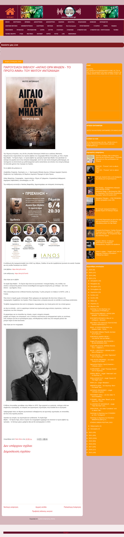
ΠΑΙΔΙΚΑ (114, 26)
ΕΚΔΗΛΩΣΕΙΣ (82, 22)
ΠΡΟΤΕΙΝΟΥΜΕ (31, 30)
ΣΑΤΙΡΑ (42, 30)
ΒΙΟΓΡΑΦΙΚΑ (17, 22)
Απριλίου (94, 303)
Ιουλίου (93, 295)
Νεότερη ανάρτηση (11, 507)
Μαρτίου (93, 306)
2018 (90, 444)
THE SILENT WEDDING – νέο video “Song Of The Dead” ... (102, 360)
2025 (90, 272)
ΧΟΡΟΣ (48, 33)
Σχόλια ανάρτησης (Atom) (46, 519)
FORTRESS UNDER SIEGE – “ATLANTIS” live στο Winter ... (100, 337)
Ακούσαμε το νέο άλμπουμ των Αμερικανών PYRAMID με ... (100, 310)
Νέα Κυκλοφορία (71, 26)
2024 (90, 275)
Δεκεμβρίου (94, 281)
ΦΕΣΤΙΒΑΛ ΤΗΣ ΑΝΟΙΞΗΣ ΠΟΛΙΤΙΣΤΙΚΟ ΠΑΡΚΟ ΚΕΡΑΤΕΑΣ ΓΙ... (103, 323)
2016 (90, 449)
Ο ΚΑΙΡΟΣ (97, 26)
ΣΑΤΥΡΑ (50, 30)
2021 (90, 435)
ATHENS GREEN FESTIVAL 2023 (101, 422)
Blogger (65, 532)
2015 (90, 452)
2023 (90, 278)
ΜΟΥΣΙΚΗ (59, 26)
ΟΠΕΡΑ (105, 26)
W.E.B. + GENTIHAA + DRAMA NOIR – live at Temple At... (103, 351)
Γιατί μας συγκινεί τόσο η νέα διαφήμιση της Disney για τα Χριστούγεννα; (108, 178)
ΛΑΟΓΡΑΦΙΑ (40, 26)
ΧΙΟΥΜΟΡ (40, 33)
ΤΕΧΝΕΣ (116, 30)
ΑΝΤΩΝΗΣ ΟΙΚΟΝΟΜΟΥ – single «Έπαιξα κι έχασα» (101, 391)
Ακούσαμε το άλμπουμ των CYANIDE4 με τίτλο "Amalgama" (102, 414)
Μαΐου (93, 301)
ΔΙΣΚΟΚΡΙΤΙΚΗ (50, 22)
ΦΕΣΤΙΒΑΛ (30, 33)
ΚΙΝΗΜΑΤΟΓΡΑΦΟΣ (27, 26)
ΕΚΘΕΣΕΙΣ (93, 22)
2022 (90, 432)
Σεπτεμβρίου (95, 289)
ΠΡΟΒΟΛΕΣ (20, 30)
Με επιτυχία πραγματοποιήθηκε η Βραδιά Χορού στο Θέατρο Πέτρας (107, 210)
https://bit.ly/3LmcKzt (19, 269)
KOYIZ (56, 33)
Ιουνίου (93, 298)
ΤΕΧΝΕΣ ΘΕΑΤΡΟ (10, 33)
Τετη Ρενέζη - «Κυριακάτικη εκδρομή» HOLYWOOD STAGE (108, 188)
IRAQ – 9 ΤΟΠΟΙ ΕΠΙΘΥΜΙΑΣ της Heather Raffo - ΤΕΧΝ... (101, 328)
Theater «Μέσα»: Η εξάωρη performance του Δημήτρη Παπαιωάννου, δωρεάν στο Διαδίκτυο (108, 242)
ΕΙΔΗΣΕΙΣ (61, 22)
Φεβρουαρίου (95, 426)
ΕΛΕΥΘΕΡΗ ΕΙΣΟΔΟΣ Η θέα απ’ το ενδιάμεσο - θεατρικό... (101, 319)
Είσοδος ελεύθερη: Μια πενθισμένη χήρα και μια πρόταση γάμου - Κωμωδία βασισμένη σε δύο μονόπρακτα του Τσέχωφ (109, 158)
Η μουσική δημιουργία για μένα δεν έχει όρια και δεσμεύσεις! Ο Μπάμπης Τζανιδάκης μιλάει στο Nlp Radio (108, 221)
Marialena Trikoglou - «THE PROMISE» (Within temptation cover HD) (109, 199)
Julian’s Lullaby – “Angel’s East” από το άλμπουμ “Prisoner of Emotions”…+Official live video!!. (108, 253)
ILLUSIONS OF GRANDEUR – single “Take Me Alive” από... (102, 405)
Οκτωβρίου (94, 286)
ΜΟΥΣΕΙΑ (50, 26)
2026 (90, 270)
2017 (90, 447)
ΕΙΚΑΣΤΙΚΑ (71, 22)
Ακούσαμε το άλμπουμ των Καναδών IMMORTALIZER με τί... (102, 418)
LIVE (63, 33)
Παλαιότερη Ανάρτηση (72, 507)
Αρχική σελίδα (41, 507)
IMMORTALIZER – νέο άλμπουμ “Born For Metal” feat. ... (102, 386)
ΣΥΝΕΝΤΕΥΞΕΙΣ (82, 30)
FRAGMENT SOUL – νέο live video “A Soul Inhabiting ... (102, 395)
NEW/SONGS (72, 33)
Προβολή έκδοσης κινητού (42, 511)
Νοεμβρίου (94, 284)
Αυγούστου (94, 292)
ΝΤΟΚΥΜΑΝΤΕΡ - (85, 26)
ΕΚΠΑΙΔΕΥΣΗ (104, 22)
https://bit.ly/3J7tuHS (21, 273)
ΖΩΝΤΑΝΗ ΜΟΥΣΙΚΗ (11, 26)
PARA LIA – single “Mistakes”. (99, 383)
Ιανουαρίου (94, 429)
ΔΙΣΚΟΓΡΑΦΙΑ (38, 22)
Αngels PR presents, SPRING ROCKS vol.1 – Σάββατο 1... (102, 347)
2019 (90, 441)
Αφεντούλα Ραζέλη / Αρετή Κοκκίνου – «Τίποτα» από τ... (102, 365)
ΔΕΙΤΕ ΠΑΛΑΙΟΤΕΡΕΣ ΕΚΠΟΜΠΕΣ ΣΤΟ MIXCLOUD (104, 130)
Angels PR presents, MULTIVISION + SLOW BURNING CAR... (102, 342)
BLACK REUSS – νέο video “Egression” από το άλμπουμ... (103, 356)
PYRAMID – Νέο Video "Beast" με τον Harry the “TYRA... (102, 400)
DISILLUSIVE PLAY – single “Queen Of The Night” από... (103, 379)
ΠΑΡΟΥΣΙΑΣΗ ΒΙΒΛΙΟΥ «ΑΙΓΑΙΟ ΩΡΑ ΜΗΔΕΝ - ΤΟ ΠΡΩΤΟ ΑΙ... (102, 314)
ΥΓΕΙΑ (21, 33)
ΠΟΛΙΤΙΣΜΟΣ (9, 30)
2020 (90, 438)
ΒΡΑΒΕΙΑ (27, 22)
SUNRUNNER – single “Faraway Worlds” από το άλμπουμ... (103, 370)
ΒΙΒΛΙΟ (7, 22)
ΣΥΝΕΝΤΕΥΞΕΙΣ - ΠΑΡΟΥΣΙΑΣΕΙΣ (100, 30)
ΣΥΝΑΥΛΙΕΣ (70, 30)
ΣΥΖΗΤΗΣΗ (60, 30)
